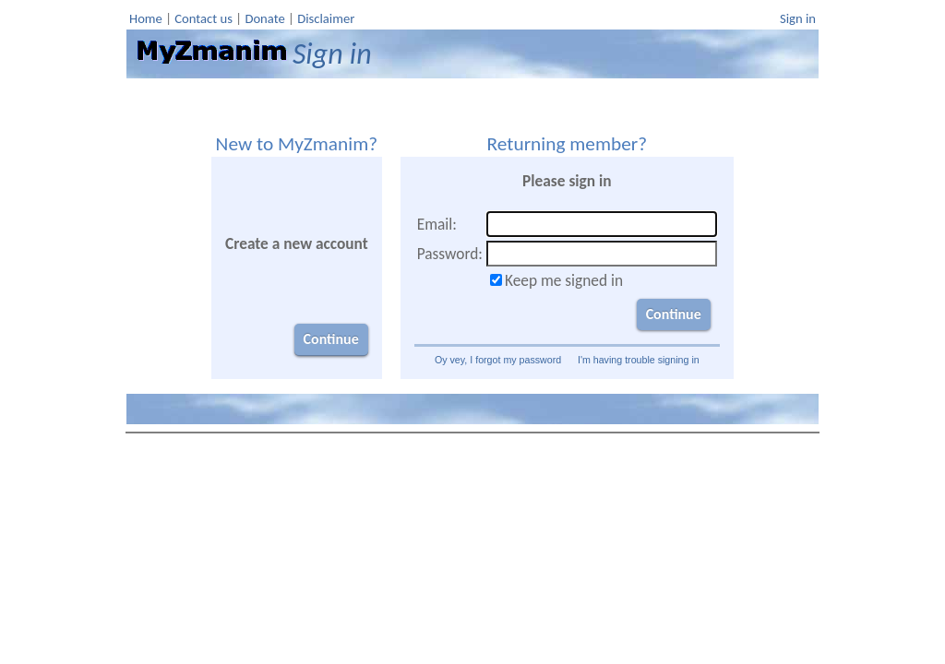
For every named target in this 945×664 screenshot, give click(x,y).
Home (145, 18)
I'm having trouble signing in (639, 359)
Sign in (798, 18)
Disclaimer (325, 18)
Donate (264, 18)
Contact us (203, 18)
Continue (331, 339)
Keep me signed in (564, 280)
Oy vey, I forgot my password (498, 359)
